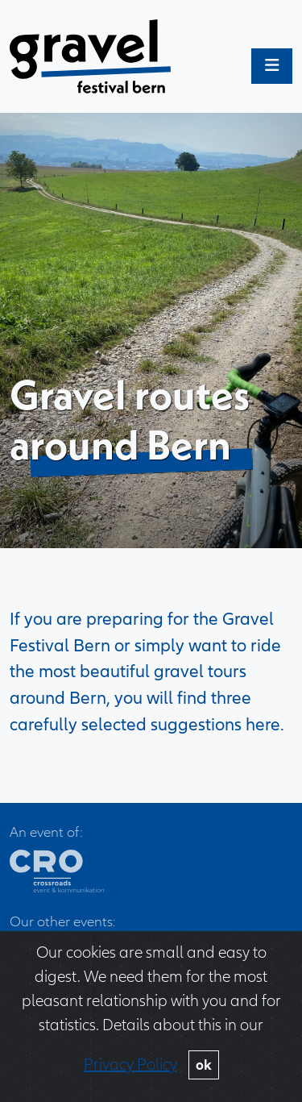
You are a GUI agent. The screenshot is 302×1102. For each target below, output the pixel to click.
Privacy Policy (130, 1064)
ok (204, 1065)
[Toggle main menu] (271, 66)
